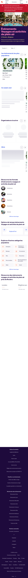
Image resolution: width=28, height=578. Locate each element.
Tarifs (14, 455)
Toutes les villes (14, 523)
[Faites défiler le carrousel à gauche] (21, 120)
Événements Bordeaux (14, 513)
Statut (10, 564)
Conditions (15, 564)
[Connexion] (14, 2)
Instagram (14, 544)
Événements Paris (14, 494)
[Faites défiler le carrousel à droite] (25, 54)
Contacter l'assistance (14, 531)
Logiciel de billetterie (14, 452)
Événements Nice (14, 510)
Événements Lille (14, 503)
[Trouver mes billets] (7, 2)
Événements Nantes (14, 516)
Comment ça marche (11, 555)
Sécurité (19, 561)
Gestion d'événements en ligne (14, 482)
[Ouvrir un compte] (21, 2)
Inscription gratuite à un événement (14, 486)
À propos (15, 558)
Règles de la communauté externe (14, 468)
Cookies (12, 568)
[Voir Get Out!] (13, 63)
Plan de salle (14, 458)
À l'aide (22, 558)
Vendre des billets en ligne (14, 479)
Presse (10, 561)
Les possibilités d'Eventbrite (14, 461)
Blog (19, 558)
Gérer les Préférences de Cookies (14, 571)
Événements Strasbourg (14, 520)
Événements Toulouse (14, 507)
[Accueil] (2, 2)
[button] (5, 48)
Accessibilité (6, 568)
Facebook (14, 537)
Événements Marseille (14, 500)
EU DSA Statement (19, 568)
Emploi (6, 561)
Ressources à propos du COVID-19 (14, 471)
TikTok (14, 547)
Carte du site (14, 465)
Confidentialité (22, 564)
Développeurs (5, 564)
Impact (15, 561)
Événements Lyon (14, 497)
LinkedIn (14, 541)
